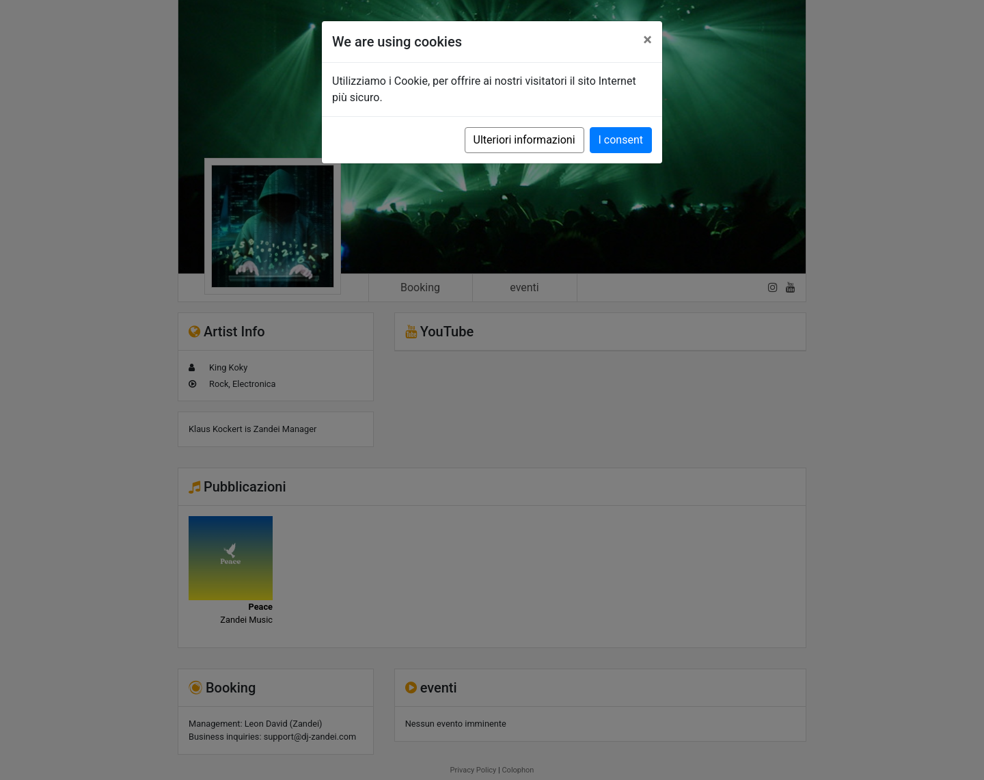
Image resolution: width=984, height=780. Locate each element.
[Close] (647, 39)
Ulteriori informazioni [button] (524, 139)
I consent (621, 139)
